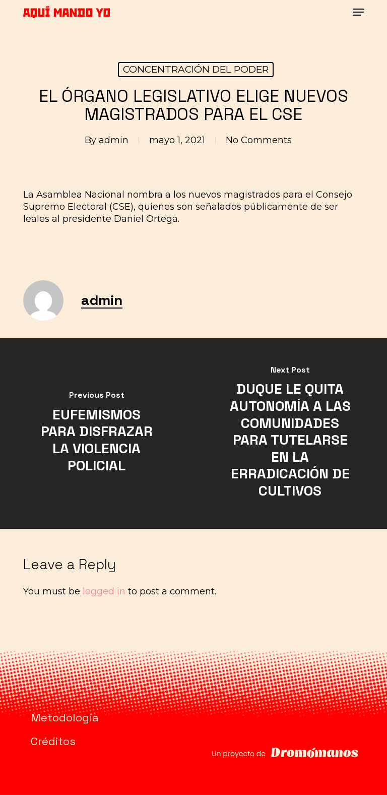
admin (113, 140)
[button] (358, 12)
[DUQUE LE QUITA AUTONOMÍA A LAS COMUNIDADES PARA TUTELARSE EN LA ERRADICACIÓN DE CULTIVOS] (290, 433)
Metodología (65, 717)
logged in (104, 591)
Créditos (53, 741)
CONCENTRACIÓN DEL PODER (196, 69)
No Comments (259, 140)
